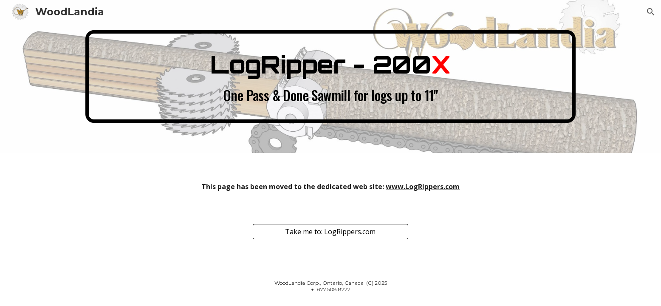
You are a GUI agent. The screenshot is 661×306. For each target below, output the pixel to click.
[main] (330, 76)
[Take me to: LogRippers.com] (330, 231)
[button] (651, 12)
